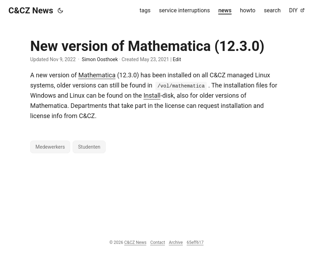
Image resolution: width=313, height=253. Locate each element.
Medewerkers (50, 147)
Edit (177, 59)
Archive (176, 242)
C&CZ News (30, 10)
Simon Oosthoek (100, 59)
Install (152, 95)
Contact (157, 242)
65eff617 (195, 242)
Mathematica (96, 75)
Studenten (89, 147)
